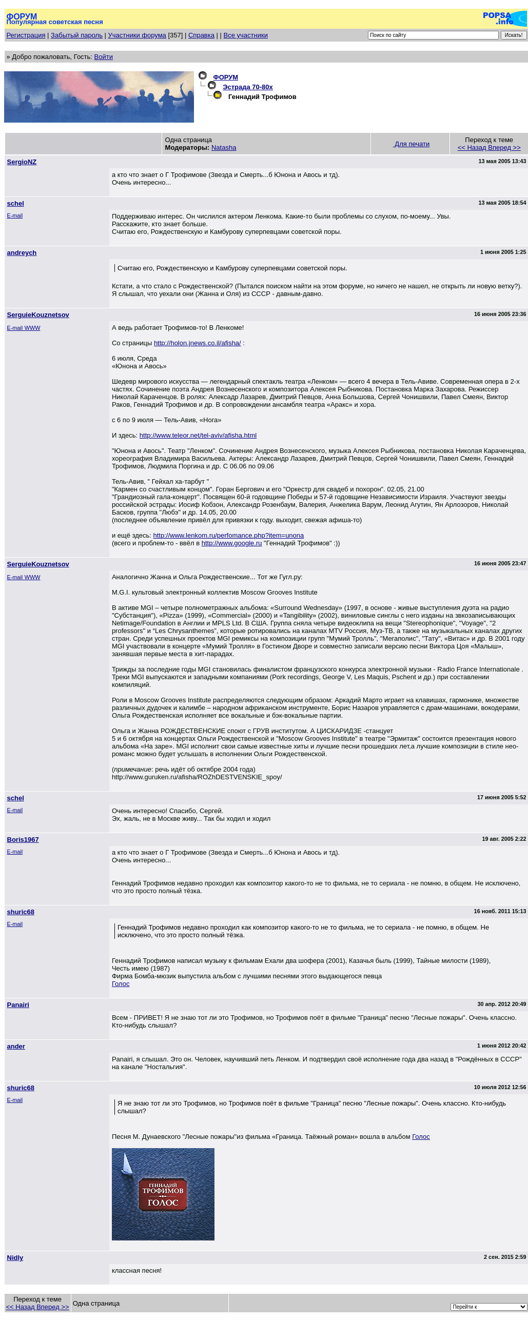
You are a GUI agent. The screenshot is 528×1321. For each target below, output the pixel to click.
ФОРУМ (226, 77)
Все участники (246, 35)
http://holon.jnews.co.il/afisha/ (197, 343)
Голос (121, 984)
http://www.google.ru (232, 543)
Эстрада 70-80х (248, 87)
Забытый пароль (77, 35)
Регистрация (26, 35)
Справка (201, 35)
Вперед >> (504, 147)
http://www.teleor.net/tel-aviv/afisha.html (198, 435)
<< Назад (473, 147)
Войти (103, 57)
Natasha (223, 147)
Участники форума (137, 35)
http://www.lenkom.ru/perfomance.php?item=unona (228, 535)
